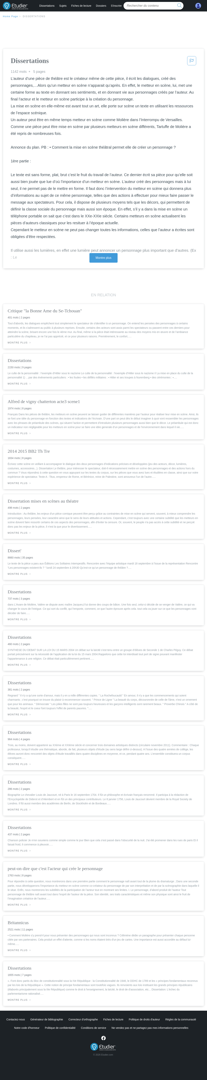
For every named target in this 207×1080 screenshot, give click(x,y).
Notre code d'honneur (26, 1027)
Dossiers (101, 5)
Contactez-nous (15, 1019)
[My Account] (198, 5)
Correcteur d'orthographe (83, 1019)
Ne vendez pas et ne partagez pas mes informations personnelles (150, 1027)
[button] (191, 62)
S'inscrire (116, 5)
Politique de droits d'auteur (144, 1019)
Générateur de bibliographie (46, 1019)
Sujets (62, 5)
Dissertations (47, 5)
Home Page (10, 16)
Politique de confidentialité (60, 1027)
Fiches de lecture (81, 5)
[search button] (179, 6)
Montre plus (103, 257)
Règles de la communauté (180, 1019)
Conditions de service (93, 1027)
